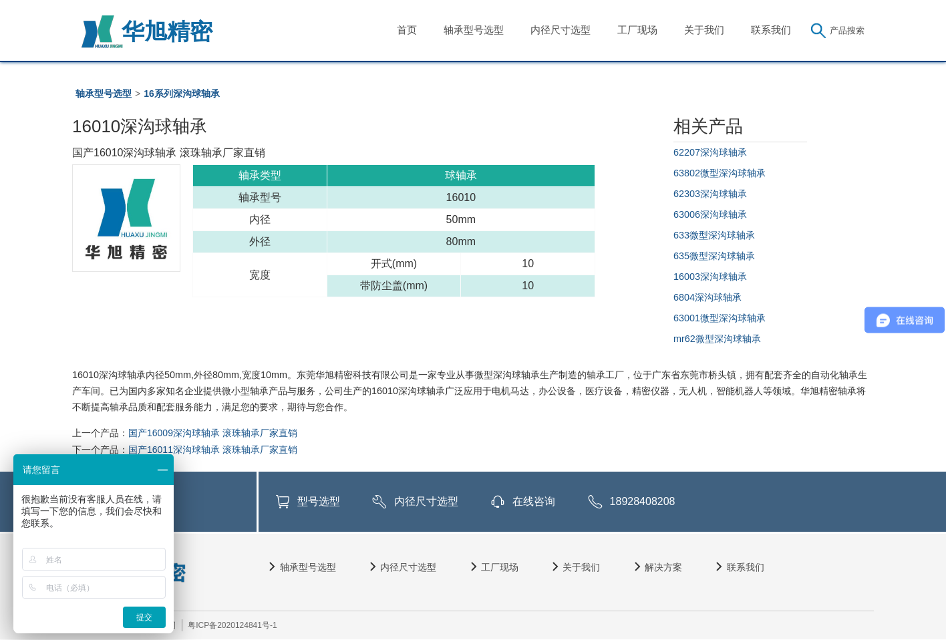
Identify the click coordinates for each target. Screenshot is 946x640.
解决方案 (663, 567)
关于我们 (704, 29)
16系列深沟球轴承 (182, 93)
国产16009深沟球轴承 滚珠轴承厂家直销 (212, 433)
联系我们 (771, 29)
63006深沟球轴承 (710, 214)
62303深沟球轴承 (710, 193)
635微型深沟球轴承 (714, 256)
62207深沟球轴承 (710, 152)
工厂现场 (637, 29)
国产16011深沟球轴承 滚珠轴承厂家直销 (212, 449)
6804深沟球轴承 (707, 297)
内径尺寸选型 (560, 29)
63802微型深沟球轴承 (719, 173)
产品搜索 (847, 30)
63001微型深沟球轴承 (719, 318)
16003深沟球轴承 (710, 276)
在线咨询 (533, 501)
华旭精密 (167, 31)
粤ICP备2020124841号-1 (232, 625)
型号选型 (318, 501)
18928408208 (642, 501)
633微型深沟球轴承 (714, 235)
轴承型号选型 (474, 29)
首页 (407, 29)
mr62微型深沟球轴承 (717, 338)
